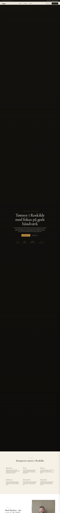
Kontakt (30, 3)
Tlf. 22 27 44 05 (55, 3)
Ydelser (25, 3)
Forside (20, 3)
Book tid (48, 3)
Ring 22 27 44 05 (34, 235)
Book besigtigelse (26, 235)
